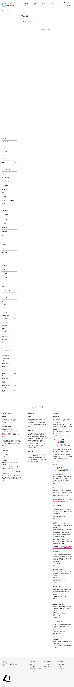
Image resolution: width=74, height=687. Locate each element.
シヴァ (3, 278)
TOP (3, 10)
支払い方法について (34, 658)
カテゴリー (43, 4)
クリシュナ (4, 270)
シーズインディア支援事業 (8, 200)
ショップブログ (47, 653)
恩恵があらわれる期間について (8, 348)
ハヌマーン (4, 262)
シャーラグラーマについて (7, 340)
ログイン (60, 658)
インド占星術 (5, 214)
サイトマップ (4, 334)
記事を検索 (26, 5)
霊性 (3, 234)
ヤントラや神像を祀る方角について (9, 345)
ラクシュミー (5, 246)
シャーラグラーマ (6, 169)
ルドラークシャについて (7, 308)
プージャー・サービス (7, 181)
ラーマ (3, 266)
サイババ (4, 282)
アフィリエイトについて (7, 332)
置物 (3, 166)
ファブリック (5, 185)
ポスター (4, 196)
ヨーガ (3, 188)
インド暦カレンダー (6, 326)
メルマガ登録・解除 (48, 656)
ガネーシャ (4, 238)
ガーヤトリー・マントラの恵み (8, 337)
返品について (33, 656)
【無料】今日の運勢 (6, 356)
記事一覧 (24, 21)
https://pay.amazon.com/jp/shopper (61, 427)
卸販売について (5, 329)
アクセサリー (5, 151)
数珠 (3, 162)
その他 (3, 203)
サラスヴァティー (6, 250)
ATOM (48, 658)
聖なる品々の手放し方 (6, 343)
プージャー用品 (5, 177)
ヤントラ (4, 158)
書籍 (3, 192)
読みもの (34, 4)
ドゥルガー (4, 242)
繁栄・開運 (4, 218)
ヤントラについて (5, 305)
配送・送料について (34, 653)
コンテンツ (60, 4)
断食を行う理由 (5, 351)
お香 (3, 173)
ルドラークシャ (5, 155)
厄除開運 (4, 222)
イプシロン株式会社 (57, 436)
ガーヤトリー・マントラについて (9, 303)
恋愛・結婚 (4, 226)
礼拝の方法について (6, 353)
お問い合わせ (61, 660)
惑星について (4, 321)
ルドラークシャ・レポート (7, 318)
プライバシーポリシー (34, 663)
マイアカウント (61, 653)
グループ (51, 4)
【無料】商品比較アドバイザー (8, 370)
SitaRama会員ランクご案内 (8, 363)
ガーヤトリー (5, 254)
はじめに (4, 297)
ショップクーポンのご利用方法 (8, 323)
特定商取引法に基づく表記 (35, 660)
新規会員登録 (61, 656)
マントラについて (5, 311)
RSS (45, 658)
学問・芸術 (4, 230)
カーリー (4, 258)
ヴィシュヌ (4, 274)
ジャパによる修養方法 (6, 300)
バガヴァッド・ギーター (7, 286)
